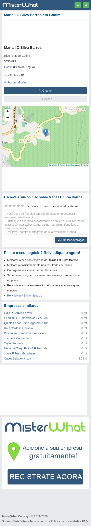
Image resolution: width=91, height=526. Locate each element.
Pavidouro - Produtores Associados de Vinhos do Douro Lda (42, 333)
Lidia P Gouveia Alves (18, 313)
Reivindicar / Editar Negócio (24, 295)
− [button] (7, 118)
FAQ (85, 521)
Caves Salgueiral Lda (17, 358)
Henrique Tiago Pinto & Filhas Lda (25, 348)
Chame (45, 90)
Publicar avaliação (71, 240)
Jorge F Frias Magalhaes (20, 353)
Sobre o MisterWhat (14, 521)
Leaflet (52, 165)
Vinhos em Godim (15, 82)
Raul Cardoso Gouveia (18, 328)
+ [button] (7, 112)
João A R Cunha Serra (18, 338)
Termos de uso (39, 521)
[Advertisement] (40, 31)
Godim (8, 67)
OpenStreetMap (68, 165)
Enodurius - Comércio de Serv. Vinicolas (29, 318)
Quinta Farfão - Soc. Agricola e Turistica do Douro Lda (38, 323)
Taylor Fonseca (13, 343)
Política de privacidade (65, 521)
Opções (45, 99)
